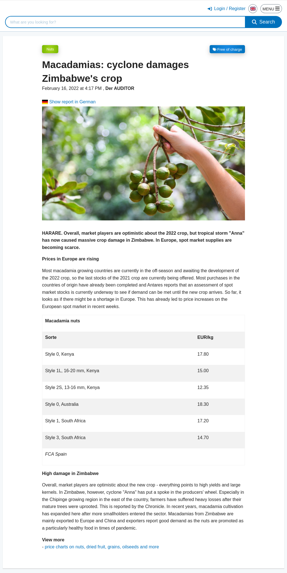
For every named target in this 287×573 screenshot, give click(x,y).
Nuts (50, 49)
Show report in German (69, 101)
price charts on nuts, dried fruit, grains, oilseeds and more (102, 546)
